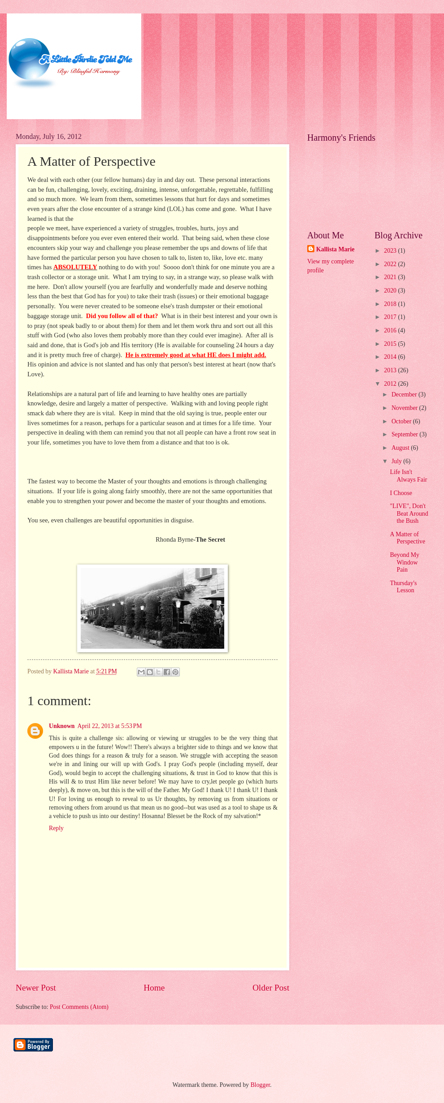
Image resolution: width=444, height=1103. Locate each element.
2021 (391, 277)
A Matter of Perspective (407, 538)
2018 (391, 304)
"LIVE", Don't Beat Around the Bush (409, 513)
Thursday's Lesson (403, 587)
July (397, 461)
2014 (391, 356)
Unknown (62, 726)
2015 (391, 343)
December (405, 394)
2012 (391, 383)
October (402, 421)
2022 (391, 264)
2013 (391, 370)
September (405, 434)
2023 (391, 250)
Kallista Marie (335, 249)
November (405, 408)
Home (154, 987)
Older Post (270, 987)
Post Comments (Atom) (79, 1007)
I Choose (401, 493)
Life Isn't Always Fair (408, 476)
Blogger (260, 1084)
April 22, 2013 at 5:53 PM (110, 726)
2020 (391, 290)
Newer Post (36, 987)
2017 (391, 317)
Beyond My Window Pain (404, 562)
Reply (56, 828)
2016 (391, 330)
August (401, 447)
